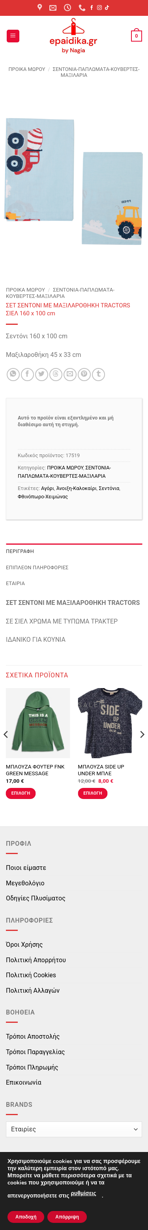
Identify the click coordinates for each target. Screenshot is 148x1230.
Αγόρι (47, 488)
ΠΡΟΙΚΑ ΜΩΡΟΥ (26, 69)
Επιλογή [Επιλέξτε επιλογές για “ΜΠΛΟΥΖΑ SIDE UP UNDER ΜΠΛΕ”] (92, 793)
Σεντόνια (109, 488)
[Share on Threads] (55, 374)
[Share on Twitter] (41, 374)
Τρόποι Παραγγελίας (35, 1052)
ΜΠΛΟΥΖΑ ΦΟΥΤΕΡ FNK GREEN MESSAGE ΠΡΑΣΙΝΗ (35, 773)
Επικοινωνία (23, 1082)
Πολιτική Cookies (31, 975)
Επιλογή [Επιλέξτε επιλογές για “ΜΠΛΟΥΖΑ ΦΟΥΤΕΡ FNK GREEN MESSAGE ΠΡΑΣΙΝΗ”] (20, 793)
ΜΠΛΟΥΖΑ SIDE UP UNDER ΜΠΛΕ (101, 770)
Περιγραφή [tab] (20, 551)
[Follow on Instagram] (99, 8)
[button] (13, 36)
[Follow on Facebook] (91, 8)
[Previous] (6, 750)
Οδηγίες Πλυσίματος (36, 898)
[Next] (141, 750)
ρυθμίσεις (83, 1193)
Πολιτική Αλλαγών (33, 990)
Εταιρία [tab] (15, 583)
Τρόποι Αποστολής (33, 1036)
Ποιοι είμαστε (26, 867)
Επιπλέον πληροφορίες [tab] (37, 567)
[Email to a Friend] (70, 374)
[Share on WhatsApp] (13, 374)
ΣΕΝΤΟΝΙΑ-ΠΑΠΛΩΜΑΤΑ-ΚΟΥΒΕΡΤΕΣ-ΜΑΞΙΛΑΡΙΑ (60, 292)
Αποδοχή (25, 1217)
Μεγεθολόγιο (25, 883)
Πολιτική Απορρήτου (36, 960)
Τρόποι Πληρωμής (32, 1067)
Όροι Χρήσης (24, 944)
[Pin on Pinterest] (84, 374)
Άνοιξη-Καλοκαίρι (76, 488)
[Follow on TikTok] (107, 8)
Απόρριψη (67, 1217)
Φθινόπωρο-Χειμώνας (43, 497)
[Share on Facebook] (27, 374)
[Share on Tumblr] (98, 374)
